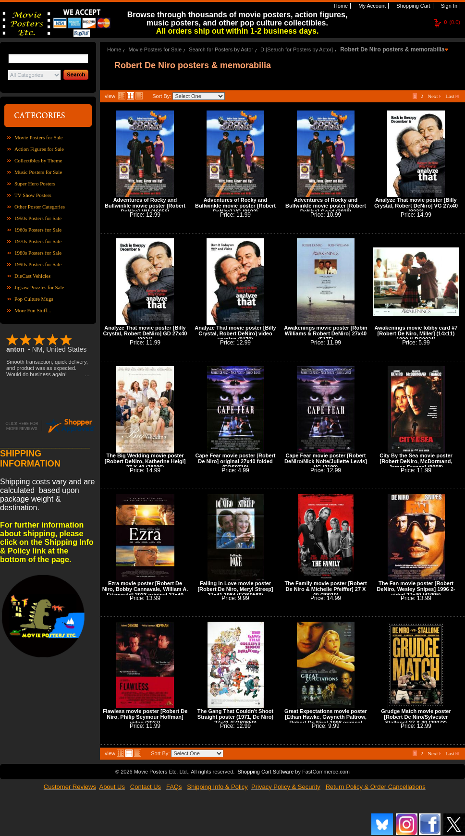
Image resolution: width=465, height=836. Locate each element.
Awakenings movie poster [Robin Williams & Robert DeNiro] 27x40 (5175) (325, 333)
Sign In (448, 6)
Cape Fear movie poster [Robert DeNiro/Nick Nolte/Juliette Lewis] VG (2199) (325, 461)
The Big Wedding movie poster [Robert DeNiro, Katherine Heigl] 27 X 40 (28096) (145, 461)
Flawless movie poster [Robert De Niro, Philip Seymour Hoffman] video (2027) (145, 716)
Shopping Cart (412, 6)
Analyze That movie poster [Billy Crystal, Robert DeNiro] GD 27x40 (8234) (145, 333)
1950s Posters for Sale (37, 218)
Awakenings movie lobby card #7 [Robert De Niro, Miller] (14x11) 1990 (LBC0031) (416, 333)
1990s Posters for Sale (37, 264)
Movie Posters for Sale (38, 137)
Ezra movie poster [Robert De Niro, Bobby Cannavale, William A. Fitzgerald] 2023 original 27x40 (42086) (145, 591)
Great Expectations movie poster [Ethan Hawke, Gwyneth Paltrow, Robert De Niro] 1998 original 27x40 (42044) (325, 719)
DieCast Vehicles (32, 276)
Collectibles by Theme (38, 160)
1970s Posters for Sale (37, 241)
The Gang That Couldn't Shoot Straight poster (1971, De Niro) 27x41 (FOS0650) (235, 716)
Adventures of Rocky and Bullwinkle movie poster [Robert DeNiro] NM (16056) (145, 205)
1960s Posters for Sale (37, 230)
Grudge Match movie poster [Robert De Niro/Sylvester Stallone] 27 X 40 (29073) (416, 716)
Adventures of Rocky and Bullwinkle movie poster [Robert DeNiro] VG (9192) (235, 205)
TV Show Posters (32, 195)
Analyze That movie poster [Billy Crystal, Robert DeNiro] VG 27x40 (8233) (416, 205)
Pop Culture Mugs (33, 299)
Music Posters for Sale (38, 172)
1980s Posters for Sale (37, 253)
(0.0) (452, 22)
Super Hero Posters (34, 183)
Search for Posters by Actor (221, 49)
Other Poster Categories (39, 206)
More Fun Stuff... (32, 310)
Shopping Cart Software (265, 772)
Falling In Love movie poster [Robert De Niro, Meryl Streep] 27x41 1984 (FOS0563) (235, 589)
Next (434, 96)
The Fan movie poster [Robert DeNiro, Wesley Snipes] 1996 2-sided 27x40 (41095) (416, 589)
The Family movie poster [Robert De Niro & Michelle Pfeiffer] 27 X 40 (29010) (325, 589)
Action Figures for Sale (39, 149)
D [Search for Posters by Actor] (296, 49)
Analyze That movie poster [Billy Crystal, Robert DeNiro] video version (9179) (235, 333)
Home (340, 6)
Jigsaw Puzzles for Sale (39, 287)
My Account (371, 6)
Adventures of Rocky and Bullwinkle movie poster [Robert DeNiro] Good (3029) (325, 205)
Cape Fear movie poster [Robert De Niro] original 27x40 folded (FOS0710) (236, 461)
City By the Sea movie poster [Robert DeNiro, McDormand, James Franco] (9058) (416, 461)
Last (452, 96)
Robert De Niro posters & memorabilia (392, 49)
